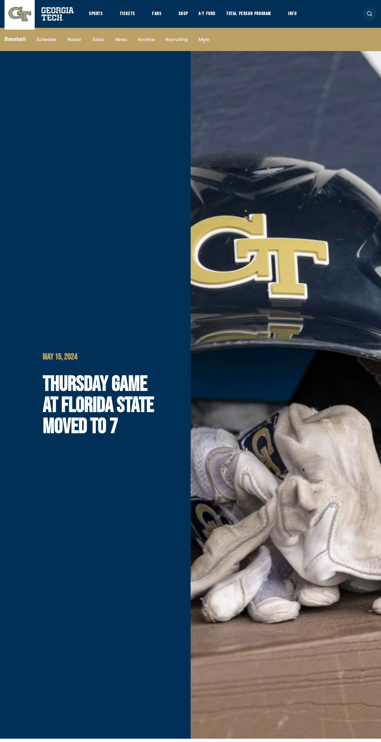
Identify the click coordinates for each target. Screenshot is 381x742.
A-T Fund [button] (212, 15)
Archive (146, 43)
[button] (369, 15)
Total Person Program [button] (255, 15)
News (121, 43)
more (203, 43)
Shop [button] (187, 15)
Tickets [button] (129, 15)
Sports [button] (96, 15)
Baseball (15, 43)
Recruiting (176, 43)
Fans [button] (159, 15)
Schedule (46, 43)
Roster (74, 43)
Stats (98, 43)
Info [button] (301, 15)
